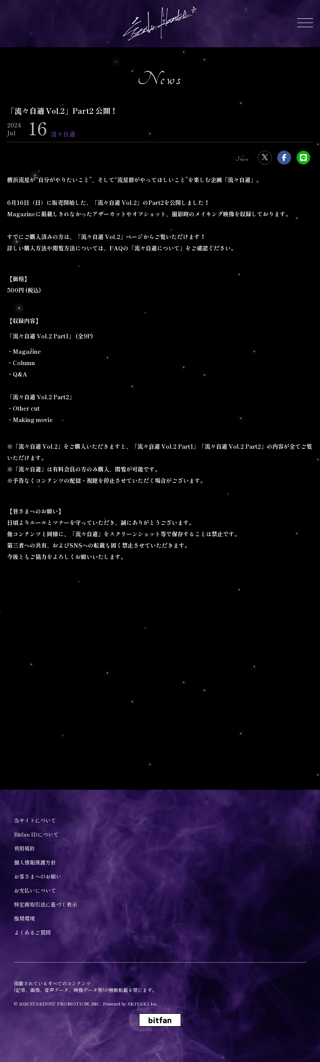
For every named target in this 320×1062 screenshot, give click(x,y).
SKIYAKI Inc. (143, 1003)
